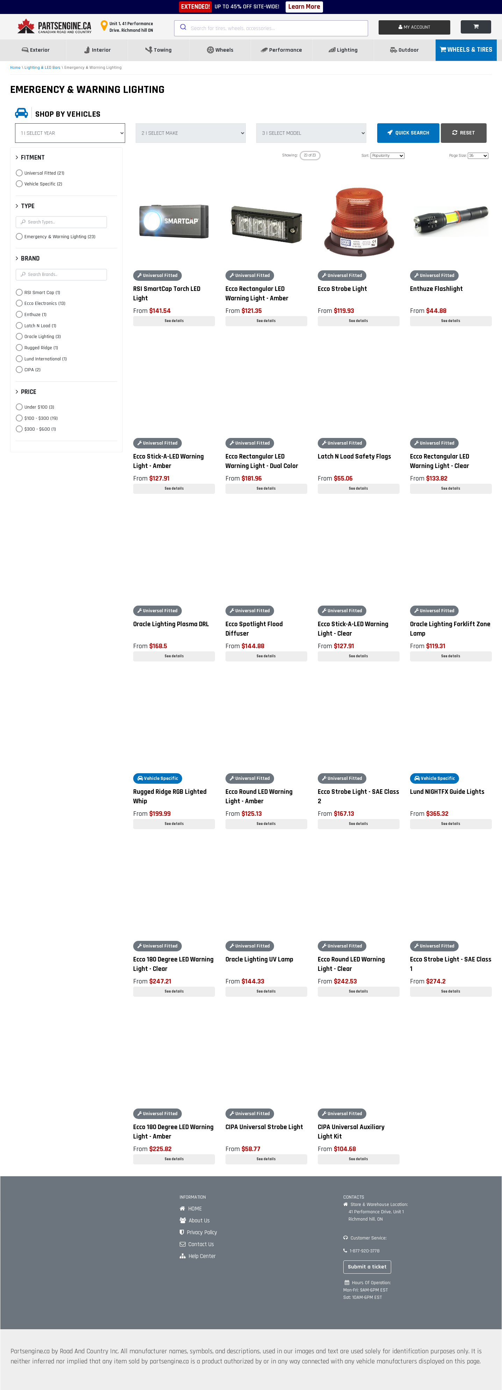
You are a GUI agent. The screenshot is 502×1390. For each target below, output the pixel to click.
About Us (195, 1220)
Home (15, 67)
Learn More (304, 6)
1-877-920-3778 (361, 1251)
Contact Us (197, 1244)
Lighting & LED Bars (42, 67)
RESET (463, 133)
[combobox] (271, 28)
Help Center (198, 1256)
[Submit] (182, 27)
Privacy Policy (198, 1232)
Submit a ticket (367, 1267)
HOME (191, 1209)
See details (174, 321)
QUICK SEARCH (408, 133)
